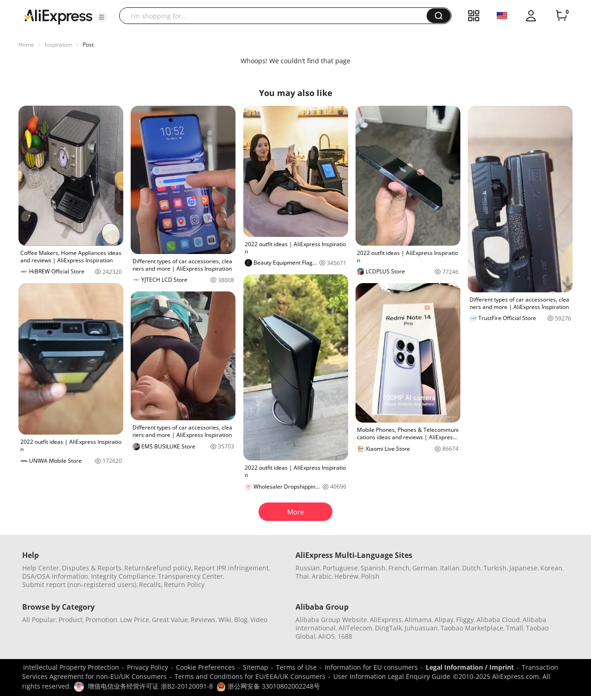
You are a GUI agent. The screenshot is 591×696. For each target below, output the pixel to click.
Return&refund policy (157, 567)
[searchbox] (276, 16)
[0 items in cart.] (561, 15)
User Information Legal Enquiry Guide (391, 676)
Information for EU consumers (371, 667)
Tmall (514, 627)
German (424, 567)
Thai (302, 576)
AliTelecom (355, 627)
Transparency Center (190, 576)
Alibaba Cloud (498, 619)
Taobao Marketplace (471, 627)
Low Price (134, 619)
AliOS (326, 636)
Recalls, (151, 584)
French (399, 567)
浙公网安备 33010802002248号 (268, 686)
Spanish (373, 567)
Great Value (170, 619)
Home (26, 44)
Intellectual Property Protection (71, 667)
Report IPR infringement (231, 567)
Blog (240, 619)
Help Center (40, 567)
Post (88, 44)
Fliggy (465, 619)
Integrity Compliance (123, 576)
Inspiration (58, 44)
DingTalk (388, 627)
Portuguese (340, 567)
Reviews (203, 619)
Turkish (495, 567)
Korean (551, 567)
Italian (449, 567)
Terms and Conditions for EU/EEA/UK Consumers (250, 676)
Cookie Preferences (205, 667)
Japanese (523, 567)
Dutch (471, 567)
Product (71, 619)
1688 (345, 636)
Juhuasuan (421, 627)
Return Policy (184, 584)
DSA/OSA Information (55, 576)
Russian (308, 567)
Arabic (322, 576)
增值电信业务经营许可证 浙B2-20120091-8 (150, 686)
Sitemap (255, 667)
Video (258, 619)
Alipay (443, 619)
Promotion (101, 619)
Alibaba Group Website (331, 619)
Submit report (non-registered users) (79, 584)
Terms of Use (296, 667)
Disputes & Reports (91, 567)
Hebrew (346, 576)
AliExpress (386, 619)
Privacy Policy (147, 667)
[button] (101, 17)
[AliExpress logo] (58, 16)
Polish (370, 576)
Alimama (418, 619)
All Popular (39, 619)
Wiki (224, 619)
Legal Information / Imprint (470, 667)
